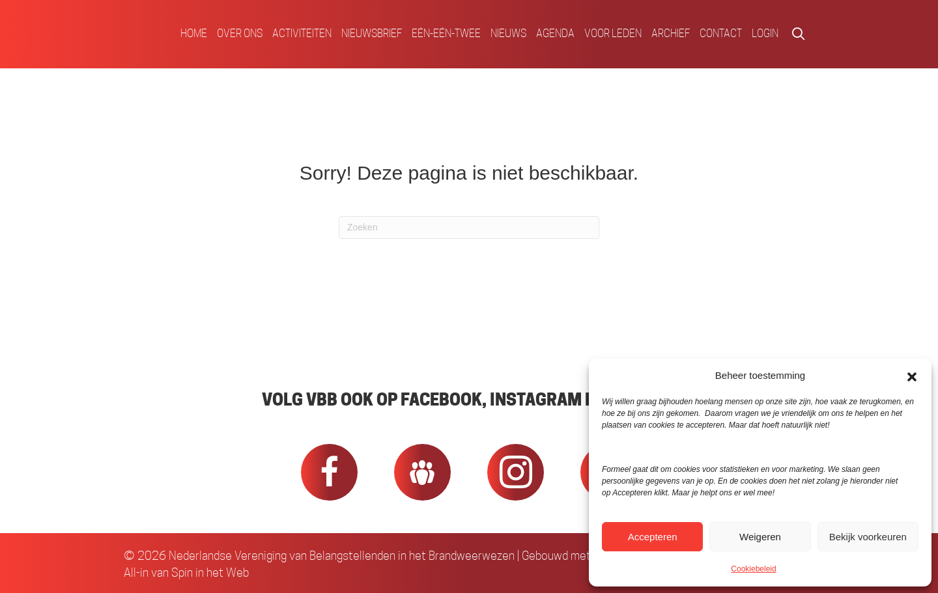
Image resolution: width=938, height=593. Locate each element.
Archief (670, 33)
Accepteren (652, 536)
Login (765, 33)
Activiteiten (302, 33)
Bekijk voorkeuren (868, 536)
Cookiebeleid (753, 568)
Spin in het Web (210, 572)
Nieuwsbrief (371, 33)
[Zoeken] (469, 227)
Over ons (240, 33)
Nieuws (508, 33)
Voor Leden (613, 33)
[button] (911, 375)
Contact (721, 33)
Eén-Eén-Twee (446, 33)
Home (193, 33)
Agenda (555, 33)
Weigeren (760, 536)
